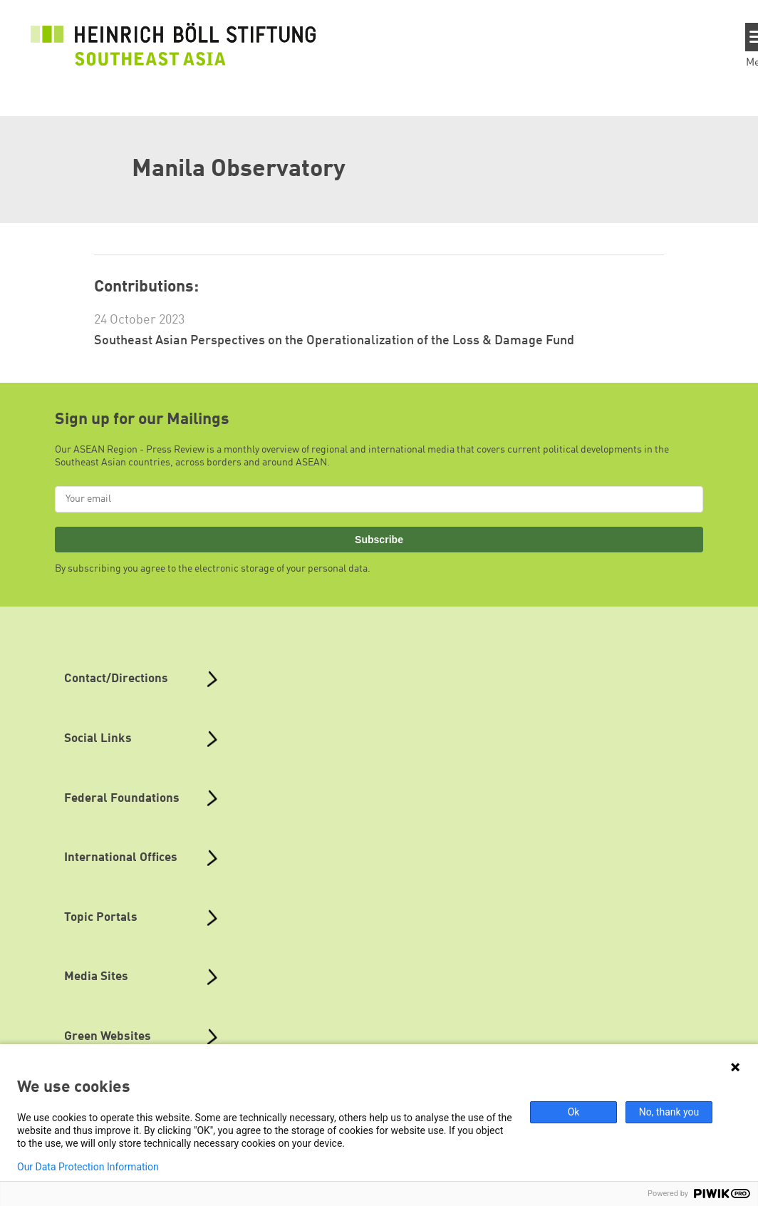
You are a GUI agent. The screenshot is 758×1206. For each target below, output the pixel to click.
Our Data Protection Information (88, 1166)
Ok (574, 1112)
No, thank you (669, 1112)
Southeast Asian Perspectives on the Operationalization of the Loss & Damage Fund (334, 340)
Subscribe (379, 539)
